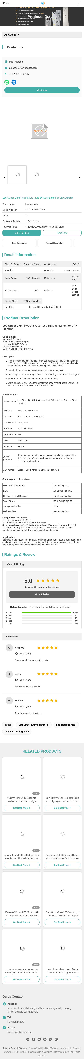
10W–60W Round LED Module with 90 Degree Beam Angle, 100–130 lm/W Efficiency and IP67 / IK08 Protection (22, 914)
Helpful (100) (25, 654)
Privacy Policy (9, 1048)
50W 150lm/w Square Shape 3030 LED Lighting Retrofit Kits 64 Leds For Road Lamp (62, 800)
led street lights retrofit (33, 724)
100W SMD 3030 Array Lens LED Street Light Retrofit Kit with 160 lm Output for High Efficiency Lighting (21, 971)
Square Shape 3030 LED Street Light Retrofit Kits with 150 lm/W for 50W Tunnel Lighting (21, 857)
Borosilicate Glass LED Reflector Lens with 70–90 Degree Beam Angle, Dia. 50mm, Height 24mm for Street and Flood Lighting (62, 971)
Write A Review (42, 594)
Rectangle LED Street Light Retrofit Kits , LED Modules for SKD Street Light (62, 857)
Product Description (55, 243)
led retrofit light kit (17, 731)
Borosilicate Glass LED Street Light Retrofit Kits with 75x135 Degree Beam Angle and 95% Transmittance (62, 914)
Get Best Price (22, 233)
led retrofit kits (65, 724)
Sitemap (23, 1048)
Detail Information (19, 243)
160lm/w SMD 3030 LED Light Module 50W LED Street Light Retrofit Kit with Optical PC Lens (21, 800)
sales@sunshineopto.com (23, 68)
